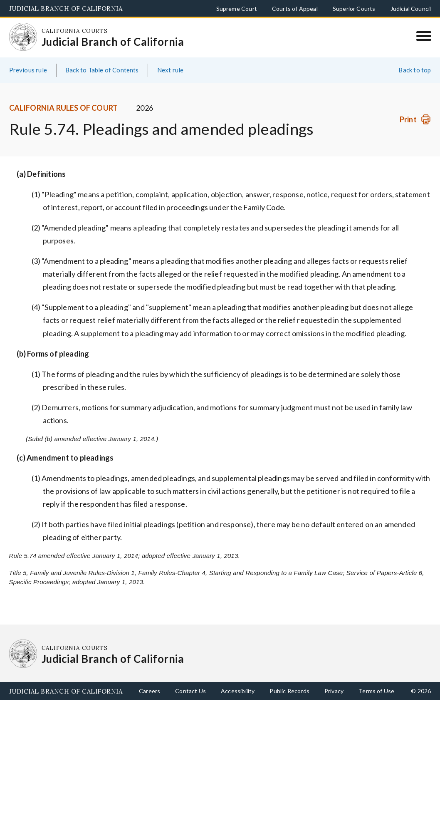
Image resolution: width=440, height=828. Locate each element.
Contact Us (190, 690)
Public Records (289, 690)
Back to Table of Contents (102, 70)
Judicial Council (411, 8)
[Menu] (423, 36)
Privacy (334, 690)
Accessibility (238, 690)
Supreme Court (236, 8)
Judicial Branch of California (66, 8)
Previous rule (28, 70)
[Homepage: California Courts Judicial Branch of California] (23, 37)
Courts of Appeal (295, 8)
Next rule (170, 70)
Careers (149, 690)
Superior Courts (354, 8)
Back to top (414, 70)
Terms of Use (376, 690)
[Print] (415, 119)
